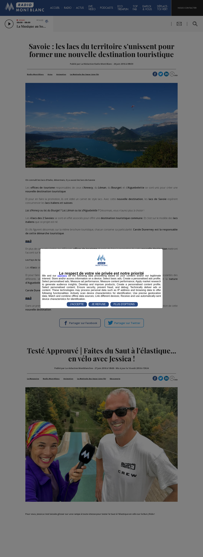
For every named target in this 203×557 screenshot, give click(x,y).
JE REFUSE (99, 304)
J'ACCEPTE (77, 304)
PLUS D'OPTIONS (124, 304)
